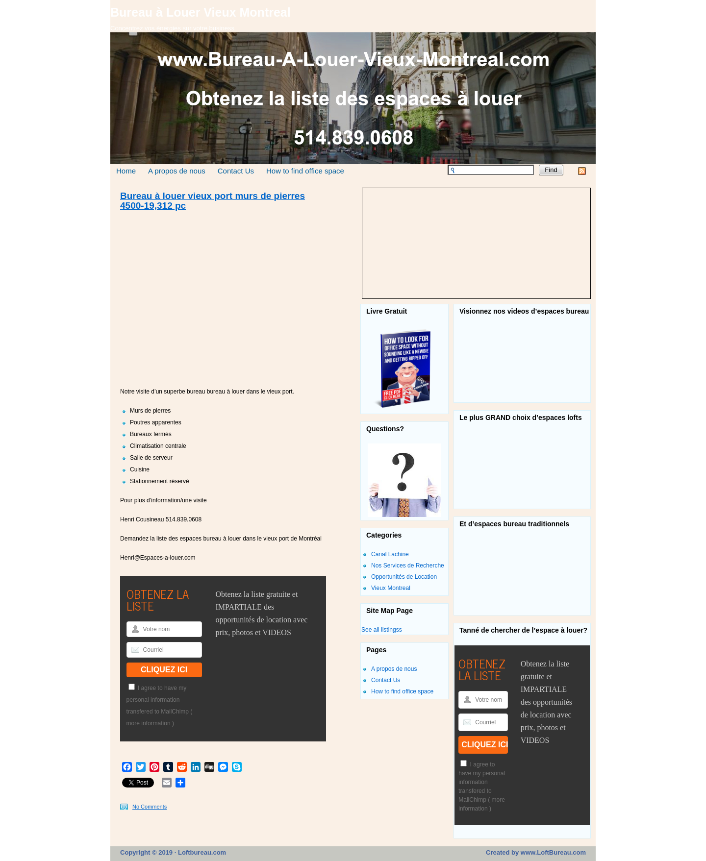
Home (126, 171)
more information (148, 723)
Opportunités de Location (404, 576)
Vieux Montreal (390, 588)
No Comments (149, 807)
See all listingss (381, 629)
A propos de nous (176, 171)
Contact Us (236, 171)
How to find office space (305, 171)
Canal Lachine (390, 554)
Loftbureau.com (201, 852)
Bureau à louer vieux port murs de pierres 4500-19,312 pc (212, 201)
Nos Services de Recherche (407, 565)
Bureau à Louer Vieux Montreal (200, 12)
